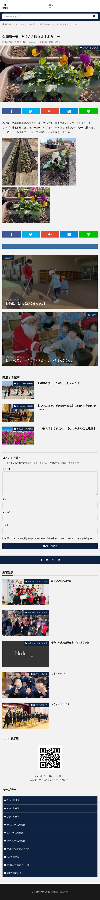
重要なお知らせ (14, 873)
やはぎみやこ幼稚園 (16, 824)
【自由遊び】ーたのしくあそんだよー (60, 383)
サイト (5, 525)
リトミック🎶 (58, 673)
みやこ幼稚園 (13, 808)
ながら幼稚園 (13, 816)
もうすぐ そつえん (60, 704)
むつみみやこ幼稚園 (25, 24)
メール (6, 512)
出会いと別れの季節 (61, 580)
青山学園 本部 (13, 800)
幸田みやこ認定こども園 (37, 581)
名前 (5, 499)
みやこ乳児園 (13, 857)
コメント (6, 469)
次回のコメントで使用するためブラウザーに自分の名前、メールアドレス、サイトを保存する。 (49, 538)
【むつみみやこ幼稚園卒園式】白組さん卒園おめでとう (66, 407)
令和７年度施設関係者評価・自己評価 (70, 642)
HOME (8, 24)
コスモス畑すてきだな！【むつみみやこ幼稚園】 (66, 428)
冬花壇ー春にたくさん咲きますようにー (58, 24)
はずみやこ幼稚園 (40, 674)
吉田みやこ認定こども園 (18, 865)
